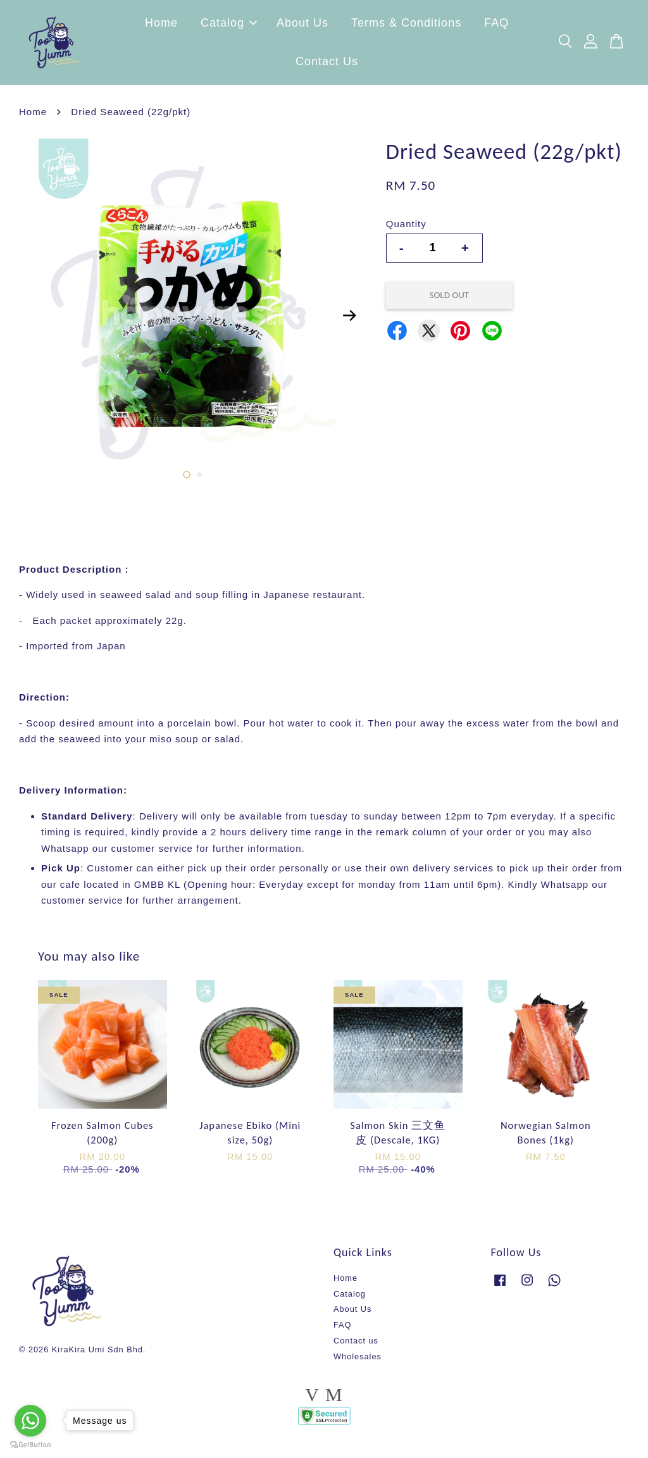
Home (161, 25)
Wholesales (357, 1361)
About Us (302, 25)
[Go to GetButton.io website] (30, 1445)
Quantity (406, 228)
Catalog (229, 25)
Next (350, 319)
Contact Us (327, 64)
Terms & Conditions (406, 25)
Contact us (355, 1345)
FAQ (496, 25)
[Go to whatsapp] (30, 1420)
